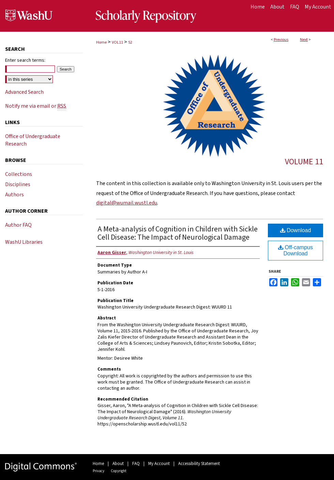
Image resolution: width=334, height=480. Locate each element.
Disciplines (17, 184)
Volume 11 (304, 162)
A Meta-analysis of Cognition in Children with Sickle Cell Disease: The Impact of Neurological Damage (177, 233)
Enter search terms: (25, 60)
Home (101, 42)
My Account (159, 464)
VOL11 (117, 42)
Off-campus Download (295, 250)
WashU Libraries (24, 242)
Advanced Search (24, 92)
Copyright (118, 471)
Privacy (98, 471)
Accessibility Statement (199, 464)
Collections (18, 174)
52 (130, 42)
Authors (14, 194)
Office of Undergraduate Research (32, 140)
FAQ (136, 464)
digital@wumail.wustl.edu (126, 203)
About (118, 464)
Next (304, 40)
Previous (281, 40)
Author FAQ (18, 225)
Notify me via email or (35, 106)
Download (295, 230)
